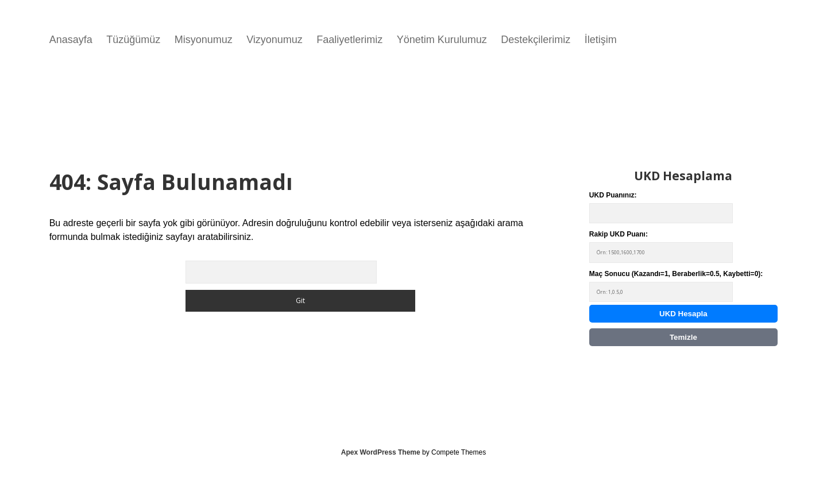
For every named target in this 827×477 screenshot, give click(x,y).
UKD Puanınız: (661, 207)
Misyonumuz (204, 39)
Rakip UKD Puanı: (661, 246)
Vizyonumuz (274, 39)
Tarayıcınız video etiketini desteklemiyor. (339, 99)
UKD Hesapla (683, 313)
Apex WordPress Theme (380, 452)
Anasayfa (70, 39)
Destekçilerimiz (535, 39)
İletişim (601, 39)
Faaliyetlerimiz (349, 39)
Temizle (683, 337)
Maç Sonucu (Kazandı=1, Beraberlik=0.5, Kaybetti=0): (676, 286)
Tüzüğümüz (133, 39)
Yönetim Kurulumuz (442, 39)
